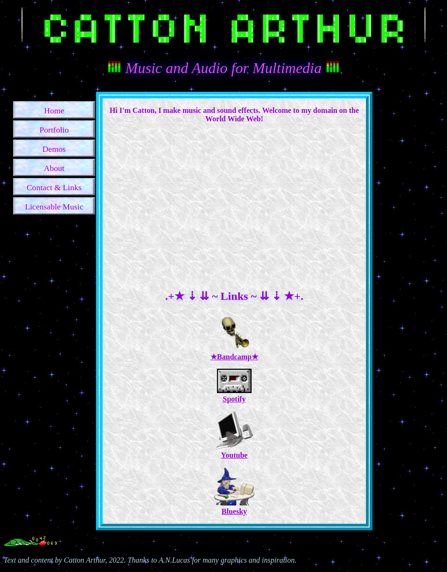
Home (54, 110)
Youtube (234, 451)
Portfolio (54, 129)
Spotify (234, 394)
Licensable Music (54, 206)
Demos (54, 149)
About (54, 168)
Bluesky (234, 507)
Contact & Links (54, 187)
